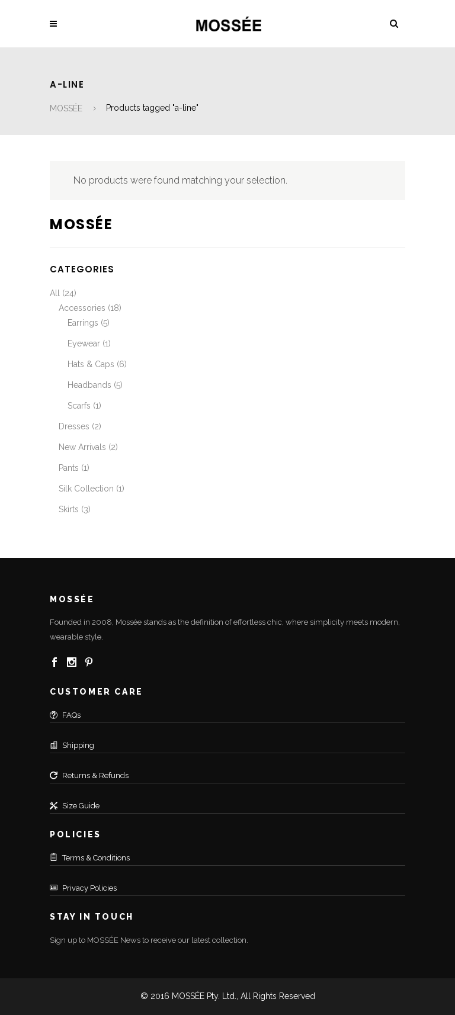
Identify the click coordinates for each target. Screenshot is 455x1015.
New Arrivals (82, 447)
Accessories (82, 308)
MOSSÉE (66, 108)
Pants (69, 468)
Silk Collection (86, 488)
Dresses (74, 426)
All (55, 293)
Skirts (69, 509)
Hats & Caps (91, 364)
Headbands (89, 385)
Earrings (83, 322)
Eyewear (84, 343)
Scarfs (79, 405)
